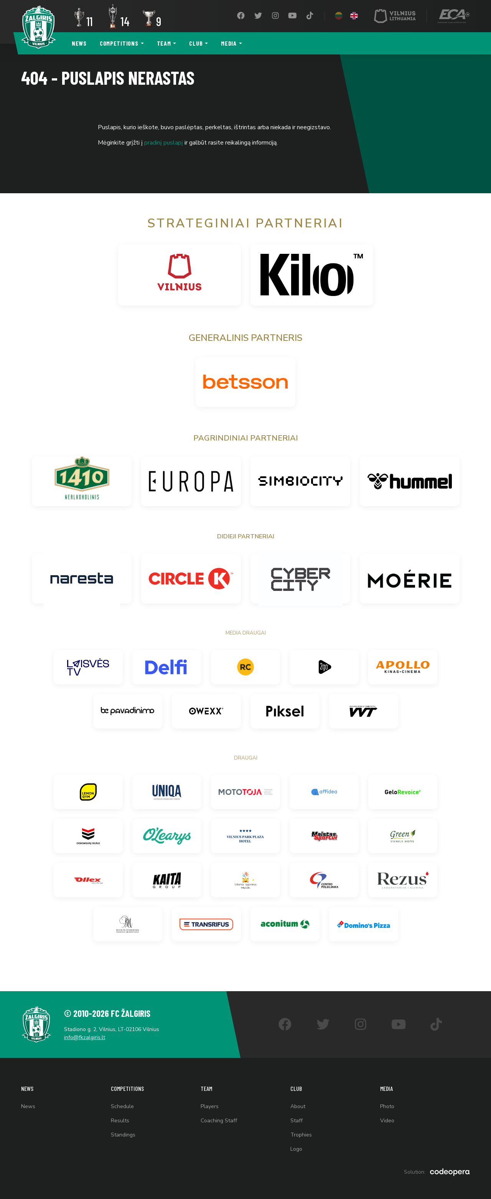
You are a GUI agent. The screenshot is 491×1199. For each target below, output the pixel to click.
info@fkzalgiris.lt (84, 1037)
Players (210, 1106)
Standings (123, 1134)
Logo (296, 1149)
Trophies (301, 1134)
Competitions (119, 43)
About (297, 1106)
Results (120, 1120)
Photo (387, 1106)
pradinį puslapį (163, 142)
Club (196, 43)
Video (387, 1120)
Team (164, 43)
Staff (296, 1120)
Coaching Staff (219, 1120)
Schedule (122, 1106)
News (79, 43)
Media (229, 43)
